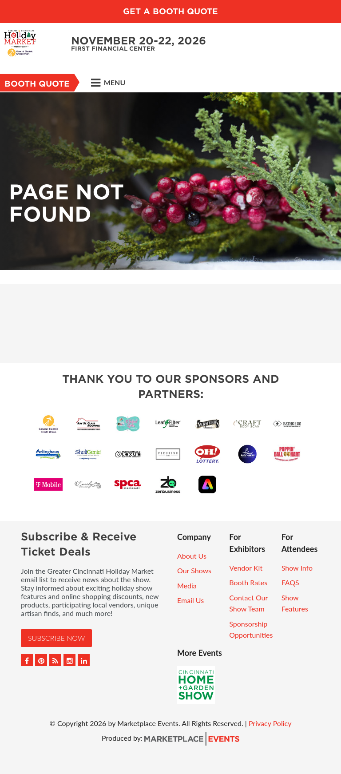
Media (187, 585)
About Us (191, 556)
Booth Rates (248, 582)
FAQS (290, 582)
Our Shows (194, 570)
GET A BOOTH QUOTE (170, 11)
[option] (170, 181)
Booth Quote (37, 83)
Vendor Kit (245, 568)
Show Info (297, 568)
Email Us (190, 600)
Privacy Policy (270, 723)
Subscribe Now (56, 638)
